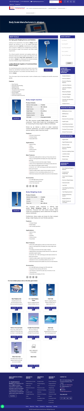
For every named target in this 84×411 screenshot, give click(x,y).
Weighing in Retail (62, 8)
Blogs (37, 406)
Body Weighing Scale (34, 180)
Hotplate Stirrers (66, 103)
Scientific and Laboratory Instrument (67, 100)
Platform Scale (65, 156)
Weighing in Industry (30, 12)
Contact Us (17, 4)
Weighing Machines (66, 198)
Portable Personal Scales (33, 288)
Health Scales (26, 25)
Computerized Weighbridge (65, 173)
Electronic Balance (66, 78)
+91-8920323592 (25, 1)
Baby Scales (33, 317)
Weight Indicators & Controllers (66, 202)
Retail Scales (65, 159)
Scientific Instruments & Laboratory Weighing (38, 8)
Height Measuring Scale (67, 124)
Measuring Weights (66, 91)
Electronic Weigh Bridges (67, 180)
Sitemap (55, 406)
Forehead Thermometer (67, 129)
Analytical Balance (66, 76)
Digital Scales (65, 139)
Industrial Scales (66, 182)
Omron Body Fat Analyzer (68, 126)
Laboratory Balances (66, 85)
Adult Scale (50, 288)
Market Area (49, 406)
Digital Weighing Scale (67, 142)
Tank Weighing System (67, 192)
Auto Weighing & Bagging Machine (67, 169)
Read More (14, 268)
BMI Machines (65, 113)
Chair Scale (50, 259)
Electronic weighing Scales (68, 151)
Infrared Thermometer (67, 132)
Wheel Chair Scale (16, 317)
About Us (12, 4)
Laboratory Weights (66, 94)
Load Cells (64, 185)
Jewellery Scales (66, 153)
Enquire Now (48, 58)
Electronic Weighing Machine (66, 82)
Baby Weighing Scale (16, 259)
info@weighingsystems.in (38, 1)
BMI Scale (64, 116)
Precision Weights (66, 97)
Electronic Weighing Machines (66, 148)
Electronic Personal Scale (67, 119)
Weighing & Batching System (66, 195)
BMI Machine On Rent (67, 111)
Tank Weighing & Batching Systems (68, 188)
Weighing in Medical (53, 8)
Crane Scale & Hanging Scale (67, 177)
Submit (69, 63)
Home (27, 8)
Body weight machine (34, 88)
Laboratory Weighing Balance (66, 88)
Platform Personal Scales (16, 288)
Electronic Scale (65, 144)
